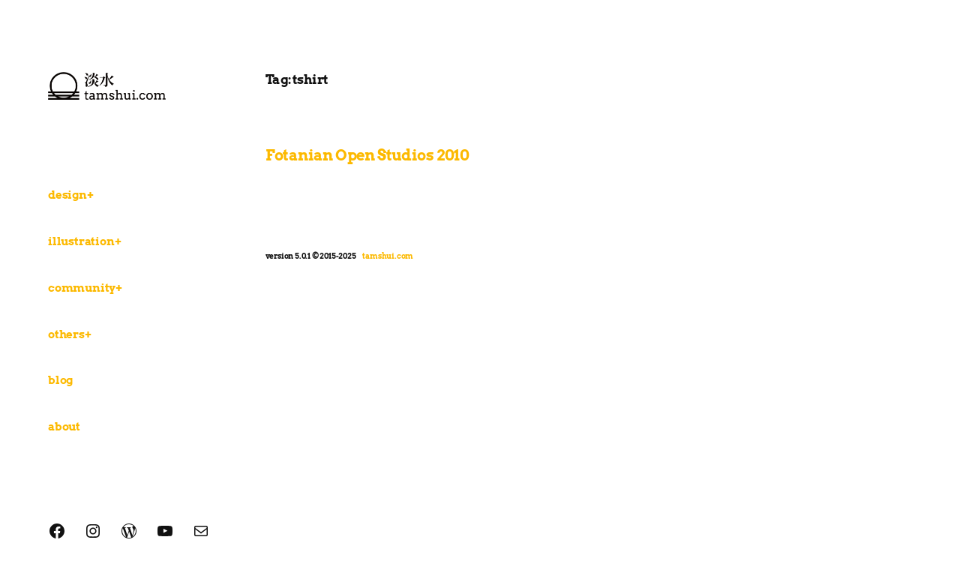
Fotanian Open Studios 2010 (368, 155)
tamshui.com (387, 255)
